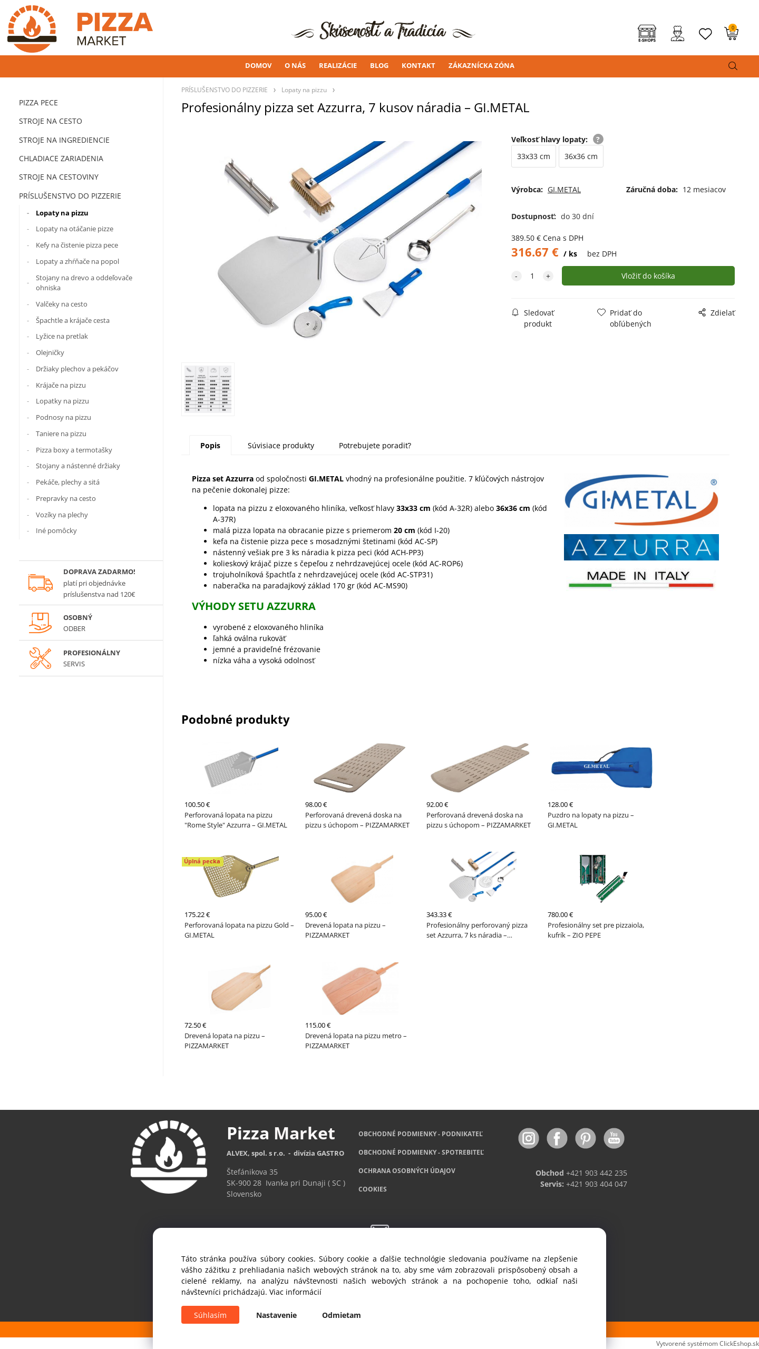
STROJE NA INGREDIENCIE (64, 140)
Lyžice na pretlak (62, 336)
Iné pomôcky (56, 530)
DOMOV (258, 65)
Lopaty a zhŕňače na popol (77, 261)
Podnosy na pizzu (63, 417)
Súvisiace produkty (281, 445)
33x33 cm (533, 156)
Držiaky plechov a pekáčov (77, 368)
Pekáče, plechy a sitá (68, 482)
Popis (210, 445)
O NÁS (295, 65)
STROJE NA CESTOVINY (59, 177)
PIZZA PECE (38, 102)
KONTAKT (418, 65)
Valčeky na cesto (61, 304)
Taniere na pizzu (61, 433)
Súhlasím (210, 1315)
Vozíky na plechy (62, 514)
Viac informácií (295, 1292)
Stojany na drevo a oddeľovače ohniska (84, 283)
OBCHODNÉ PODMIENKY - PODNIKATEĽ (420, 1134)
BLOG (379, 65)
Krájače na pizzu (61, 385)
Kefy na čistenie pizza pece (77, 245)
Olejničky (50, 352)
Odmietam (341, 1315)
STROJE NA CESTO (50, 121)
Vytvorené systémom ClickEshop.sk (707, 1344)
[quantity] (532, 275)
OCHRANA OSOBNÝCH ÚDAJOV (406, 1171)
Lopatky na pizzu (62, 401)
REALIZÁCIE (338, 65)
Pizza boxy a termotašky (74, 450)
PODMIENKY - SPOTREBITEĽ (421, 1152)
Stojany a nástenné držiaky (78, 465)
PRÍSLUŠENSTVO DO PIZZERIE (70, 196)
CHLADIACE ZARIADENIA (61, 158)
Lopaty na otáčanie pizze (74, 228)
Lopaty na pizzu (62, 213)
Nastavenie (276, 1315)
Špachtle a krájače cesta (73, 320)
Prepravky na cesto (66, 498)
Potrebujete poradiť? (375, 445)
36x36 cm (581, 156)
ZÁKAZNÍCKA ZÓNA (481, 65)
